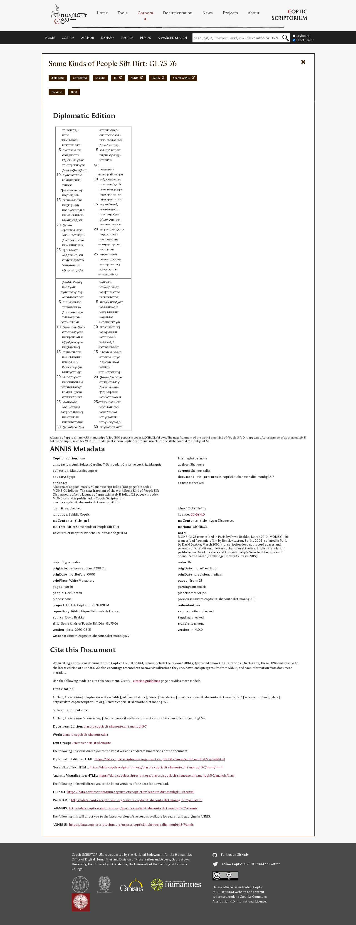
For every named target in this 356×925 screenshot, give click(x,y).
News (208, 12)
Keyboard (301, 36)
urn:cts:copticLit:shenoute (91, 743)
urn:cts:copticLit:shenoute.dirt (85, 735)
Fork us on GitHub (230, 855)
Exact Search (303, 40)
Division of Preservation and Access (144, 859)
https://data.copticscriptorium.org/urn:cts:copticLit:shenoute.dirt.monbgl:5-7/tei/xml (130, 792)
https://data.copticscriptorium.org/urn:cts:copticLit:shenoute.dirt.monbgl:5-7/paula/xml (136, 800)
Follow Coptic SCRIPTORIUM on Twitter (246, 864)
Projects (230, 12)
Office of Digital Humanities (92, 859)
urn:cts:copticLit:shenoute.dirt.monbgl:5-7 (115, 726)
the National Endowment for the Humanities (160, 855)
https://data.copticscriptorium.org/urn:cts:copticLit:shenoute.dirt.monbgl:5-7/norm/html (156, 767)
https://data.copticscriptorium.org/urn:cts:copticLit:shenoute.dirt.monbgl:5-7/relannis (133, 808)
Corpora (145, 12)
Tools (123, 12)
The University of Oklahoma (107, 864)
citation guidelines (146, 681)
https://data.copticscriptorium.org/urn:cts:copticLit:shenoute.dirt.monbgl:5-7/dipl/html (159, 759)
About (254, 12)
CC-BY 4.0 (197, 514)
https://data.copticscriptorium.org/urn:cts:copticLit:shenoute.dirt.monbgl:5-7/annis (131, 825)
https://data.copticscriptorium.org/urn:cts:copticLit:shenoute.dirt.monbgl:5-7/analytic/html (167, 776)
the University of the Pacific (148, 864)
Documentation (178, 12)
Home (102, 12)
